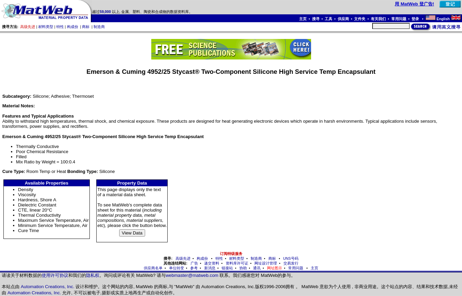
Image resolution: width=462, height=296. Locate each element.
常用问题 (398, 19)
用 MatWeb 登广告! (414, 3)
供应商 (343, 19)
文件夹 (359, 19)
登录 (415, 19)
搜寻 (316, 19)
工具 (328, 19)
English (443, 19)
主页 (303, 19)
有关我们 (378, 19)
